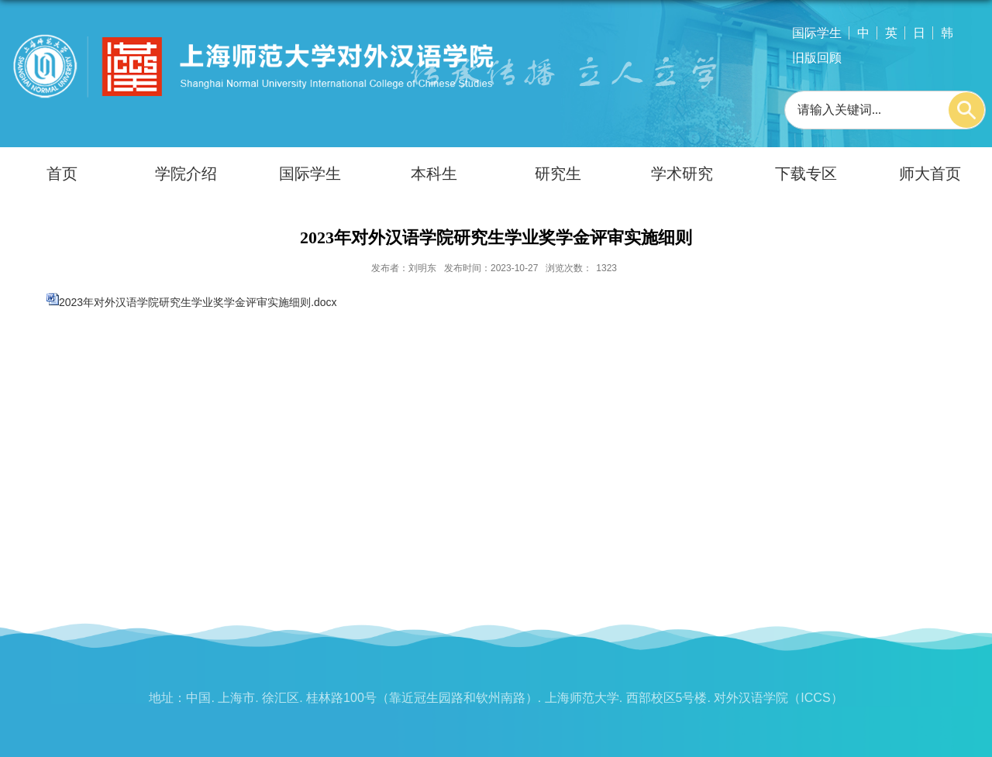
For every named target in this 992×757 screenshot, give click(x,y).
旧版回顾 (817, 57)
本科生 (434, 173)
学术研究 (682, 173)
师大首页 (930, 173)
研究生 (558, 173)
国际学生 (817, 33)
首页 (62, 173)
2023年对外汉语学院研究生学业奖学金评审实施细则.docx (198, 302)
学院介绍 (186, 173)
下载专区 (806, 173)
